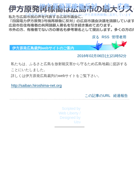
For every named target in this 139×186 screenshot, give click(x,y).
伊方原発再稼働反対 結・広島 (84, 6)
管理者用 (119, 37)
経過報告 (120, 96)
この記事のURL (97, 96)
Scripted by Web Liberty (69, 110)
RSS (105, 37)
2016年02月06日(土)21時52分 (102, 56)
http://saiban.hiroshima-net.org (36, 85)
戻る (95, 37)
